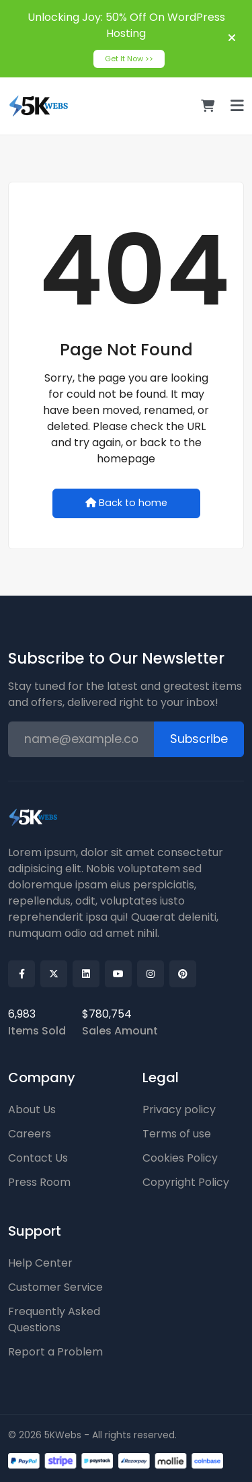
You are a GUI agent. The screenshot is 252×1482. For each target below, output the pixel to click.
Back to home (126, 502)
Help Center (40, 1263)
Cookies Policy (180, 1158)
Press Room (39, 1182)
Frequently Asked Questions (54, 1319)
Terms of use (176, 1133)
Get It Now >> (129, 58)
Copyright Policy (185, 1182)
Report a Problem (55, 1352)
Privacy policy (179, 1109)
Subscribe (199, 739)
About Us (32, 1109)
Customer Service (55, 1287)
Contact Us (38, 1158)
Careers (29, 1133)
